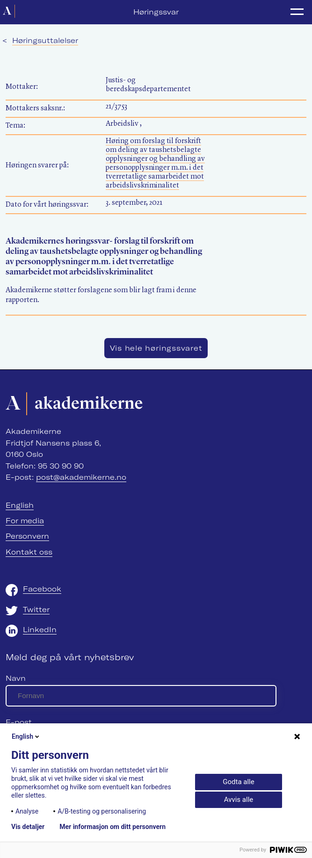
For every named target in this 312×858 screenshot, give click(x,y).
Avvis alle (238, 799)
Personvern (27, 536)
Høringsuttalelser (45, 40)
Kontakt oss (29, 552)
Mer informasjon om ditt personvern (112, 826)
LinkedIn (40, 629)
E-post (19, 722)
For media (25, 520)
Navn (16, 678)
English (20, 505)
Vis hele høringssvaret (156, 348)
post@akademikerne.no (81, 477)
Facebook (42, 588)
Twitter (36, 609)
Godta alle (238, 782)
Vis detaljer (27, 826)
